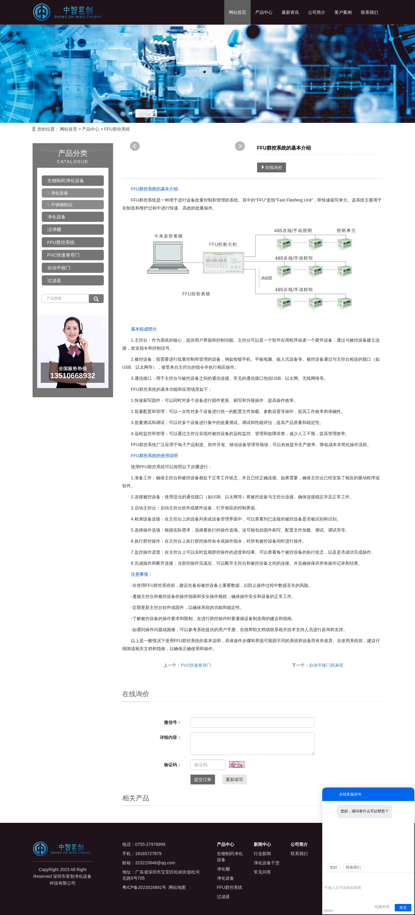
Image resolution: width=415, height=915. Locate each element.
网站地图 (177, 887)
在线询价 (271, 167)
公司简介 (316, 12)
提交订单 (202, 779)
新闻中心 (262, 844)
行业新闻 (262, 853)
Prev (135, 146)
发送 (403, 907)
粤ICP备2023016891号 (144, 887)
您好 (333, 867)
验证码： (172, 764)
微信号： (172, 722)
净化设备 (59, 192)
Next (240, 146)
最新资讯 (290, 12)
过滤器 (54, 280)
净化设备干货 (267, 862)
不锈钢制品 (61, 204)
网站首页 (237, 12)
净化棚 (223, 868)
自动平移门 (58, 267)
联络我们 (353, 867)
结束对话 (382, 907)
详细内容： (170, 737)
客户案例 (343, 12)
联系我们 (369, 12)
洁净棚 (54, 229)
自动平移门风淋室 (326, 665)
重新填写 (234, 779)
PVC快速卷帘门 (196, 665)
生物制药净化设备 (65, 180)
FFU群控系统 (116, 129)
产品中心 (263, 12)
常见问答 (262, 872)
